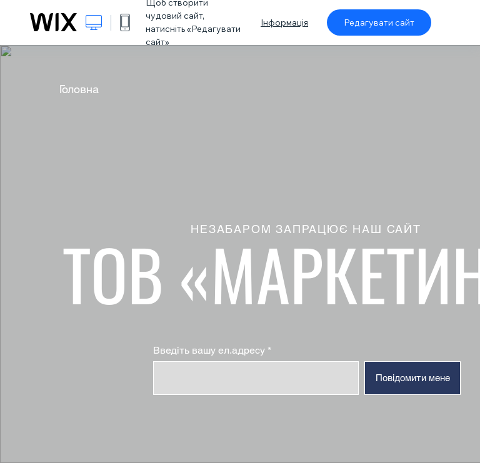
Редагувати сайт (379, 22)
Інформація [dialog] (284, 22)
